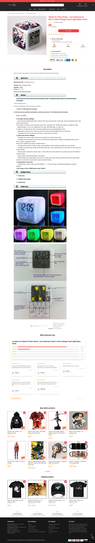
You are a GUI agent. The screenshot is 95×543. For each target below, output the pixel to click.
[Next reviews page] (84, 398)
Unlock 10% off (92, 537)
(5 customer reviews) (58, 22)
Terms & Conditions (32, 526)
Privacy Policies (31, 527)
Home (8, 13)
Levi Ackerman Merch (31, 13)
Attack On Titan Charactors (18, 13)
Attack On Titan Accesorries (58, 323)
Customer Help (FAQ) (53, 531)
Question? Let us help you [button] (88, 541)
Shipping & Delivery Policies (54, 524)
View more (47, 471)
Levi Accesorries (56, 327)
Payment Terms (52, 526)
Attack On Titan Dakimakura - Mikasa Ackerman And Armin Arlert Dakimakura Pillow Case (37, 463)
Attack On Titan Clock (57, 325)
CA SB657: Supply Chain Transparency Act (36, 531)
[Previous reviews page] (77, 398)
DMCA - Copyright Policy (33, 529)
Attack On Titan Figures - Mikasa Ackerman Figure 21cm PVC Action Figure (57, 433)
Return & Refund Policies (54, 527)
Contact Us (51, 529)
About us (30, 524)
